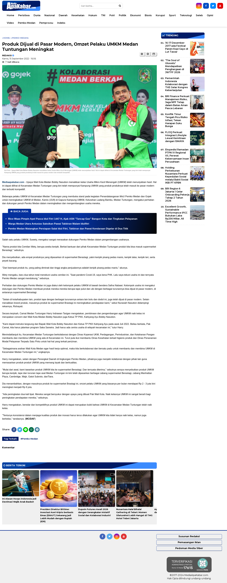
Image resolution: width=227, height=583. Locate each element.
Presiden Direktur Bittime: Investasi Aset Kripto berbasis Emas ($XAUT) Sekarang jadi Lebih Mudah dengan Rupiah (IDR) (56, 515)
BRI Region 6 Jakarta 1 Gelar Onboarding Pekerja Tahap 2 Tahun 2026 (177, 194)
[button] (154, 54)
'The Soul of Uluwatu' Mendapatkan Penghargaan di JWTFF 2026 (174, 66)
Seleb (199, 15)
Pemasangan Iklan (189, 542)
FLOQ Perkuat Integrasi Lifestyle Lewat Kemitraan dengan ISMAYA (176, 137)
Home (10, 15)
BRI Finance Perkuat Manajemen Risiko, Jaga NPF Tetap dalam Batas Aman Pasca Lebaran (177, 102)
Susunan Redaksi (189, 536)
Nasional (49, 15)
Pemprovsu (46, 23)
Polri (112, 15)
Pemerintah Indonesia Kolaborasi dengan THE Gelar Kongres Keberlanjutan (176, 84)
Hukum (92, 15)
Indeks (61, 23)
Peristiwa (24, 15)
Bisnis (148, 15)
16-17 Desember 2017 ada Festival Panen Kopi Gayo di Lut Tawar (176, 47)
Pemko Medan (26, 23)
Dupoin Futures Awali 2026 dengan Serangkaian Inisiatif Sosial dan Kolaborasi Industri (94, 512)
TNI (103, 15)
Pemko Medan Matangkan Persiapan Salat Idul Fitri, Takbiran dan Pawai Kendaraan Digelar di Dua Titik (68, 228)
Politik (122, 15)
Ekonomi (135, 15)
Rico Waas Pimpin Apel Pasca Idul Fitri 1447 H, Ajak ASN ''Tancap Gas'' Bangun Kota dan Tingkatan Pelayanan (72, 218)
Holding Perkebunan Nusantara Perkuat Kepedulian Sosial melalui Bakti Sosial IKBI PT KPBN (176, 175)
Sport (172, 15)
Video (10, 23)
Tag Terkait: (10, 439)
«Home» (6, 38)
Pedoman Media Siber (189, 548)
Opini (210, 15)
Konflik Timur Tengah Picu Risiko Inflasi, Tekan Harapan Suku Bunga (176, 120)
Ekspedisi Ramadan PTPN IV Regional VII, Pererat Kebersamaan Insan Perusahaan (177, 155)
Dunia (37, 15)
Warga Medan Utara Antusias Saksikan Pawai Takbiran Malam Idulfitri (48, 223)
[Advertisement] (183, 247)
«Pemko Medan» (20, 38)
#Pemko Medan (29, 439)
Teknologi (186, 15)
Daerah (63, 15)
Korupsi (160, 15)
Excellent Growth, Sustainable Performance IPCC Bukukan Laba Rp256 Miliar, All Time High (176, 214)
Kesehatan (78, 15)
